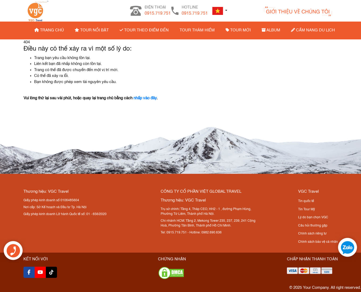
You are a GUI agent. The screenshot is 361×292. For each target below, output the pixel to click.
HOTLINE (195, 11)
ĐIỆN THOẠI (158, 11)
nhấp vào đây (145, 98)
